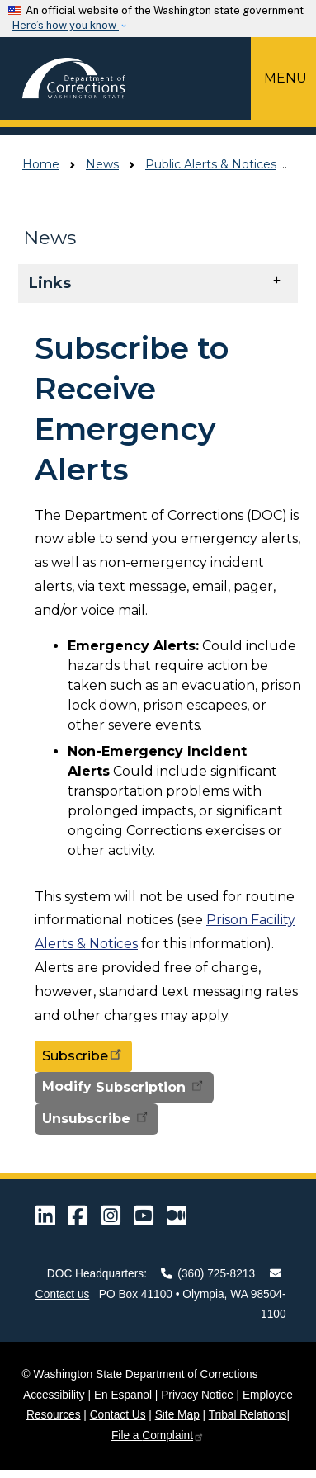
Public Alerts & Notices (210, 164)
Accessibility (54, 1395)
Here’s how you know (65, 25)
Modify (124, 1087)
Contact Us (118, 1415)
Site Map (177, 1415)
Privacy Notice (197, 1395)
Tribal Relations (248, 1415)
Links (50, 283)
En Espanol (123, 1395)
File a (158, 1435)
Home (40, 164)
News (102, 164)
